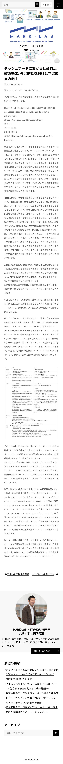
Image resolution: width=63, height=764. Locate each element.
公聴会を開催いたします (19, 679)
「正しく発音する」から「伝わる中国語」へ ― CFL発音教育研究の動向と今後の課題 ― (31, 686)
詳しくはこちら (46, 651)
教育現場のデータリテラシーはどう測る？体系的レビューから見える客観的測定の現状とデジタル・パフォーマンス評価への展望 (32, 697)
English (32, 50)
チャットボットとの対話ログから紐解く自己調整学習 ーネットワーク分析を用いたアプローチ (32, 672)
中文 (37, 50)
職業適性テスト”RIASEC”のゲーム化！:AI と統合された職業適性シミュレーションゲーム (31, 709)
